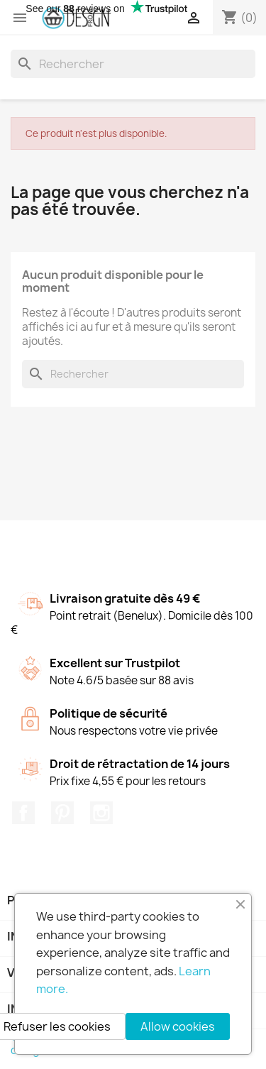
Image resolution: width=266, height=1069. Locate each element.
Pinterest (62, 812)
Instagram (101, 812)
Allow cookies (177, 1026)
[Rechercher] (133, 64)
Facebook (23, 812)
